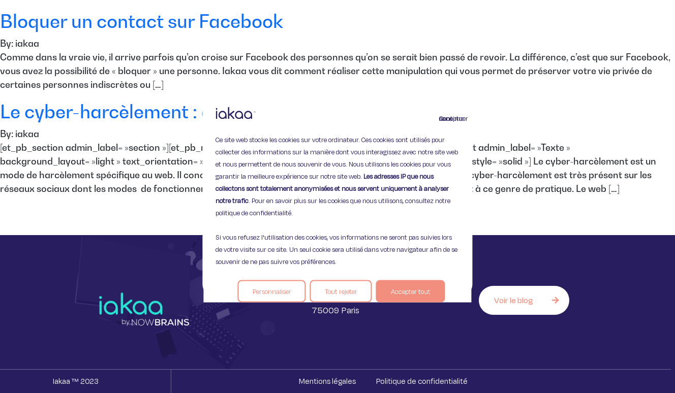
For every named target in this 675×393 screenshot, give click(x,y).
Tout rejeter (341, 291)
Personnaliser (272, 291)
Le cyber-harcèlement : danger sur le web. (181, 111)
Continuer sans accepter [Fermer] (445, 118)
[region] (337, 197)
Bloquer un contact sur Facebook (141, 21)
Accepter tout (411, 291)
